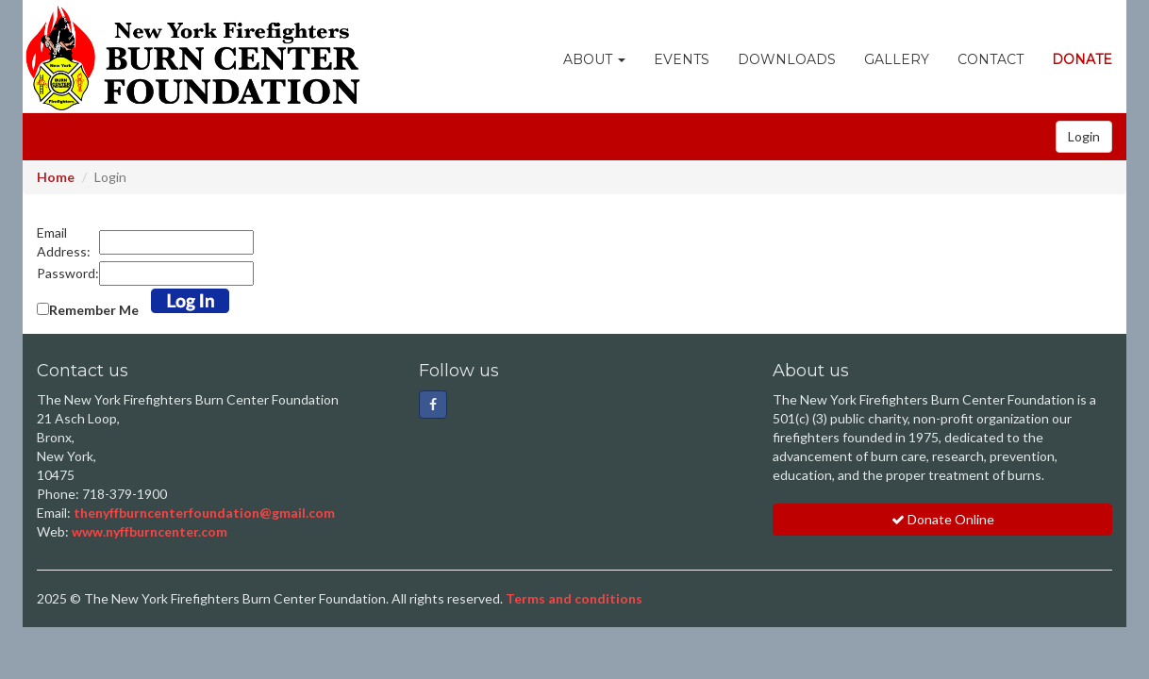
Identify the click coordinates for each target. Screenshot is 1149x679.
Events (681, 59)
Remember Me (94, 310)
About (594, 59)
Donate (1082, 59)
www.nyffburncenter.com (149, 531)
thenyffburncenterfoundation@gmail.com (204, 513)
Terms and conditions (574, 598)
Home (56, 177)
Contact (991, 59)
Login (1084, 136)
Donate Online (942, 519)
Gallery (896, 59)
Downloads (787, 59)
